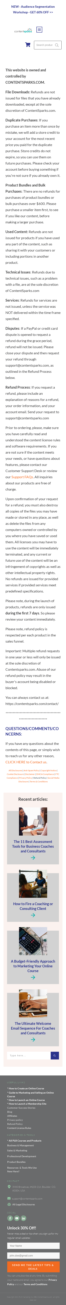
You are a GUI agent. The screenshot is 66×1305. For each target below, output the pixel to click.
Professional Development (21, 1156)
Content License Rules (19, 1127)
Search (57, 45)
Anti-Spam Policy (31, 770)
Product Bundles (16, 1161)
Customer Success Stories (21, 1107)
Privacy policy (15, 1119)
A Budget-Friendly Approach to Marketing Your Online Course (33, 966)
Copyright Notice (48, 770)
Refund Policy (15, 1123)
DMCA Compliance (45, 774)
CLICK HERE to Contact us (25, 762)
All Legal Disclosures (23, 1204)
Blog (9, 1111)
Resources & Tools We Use (22, 1167)
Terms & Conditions (39, 781)
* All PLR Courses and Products (24, 1140)
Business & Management (20, 1145)
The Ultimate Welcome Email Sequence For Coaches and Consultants (33, 1028)
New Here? (13, 1171)
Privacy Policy (25, 777)
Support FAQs (22, 477)
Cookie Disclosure (15, 774)
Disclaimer (30, 774)
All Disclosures (15, 770)
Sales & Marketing (17, 1150)
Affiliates (12, 1115)
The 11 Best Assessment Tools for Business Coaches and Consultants (33, 846)
